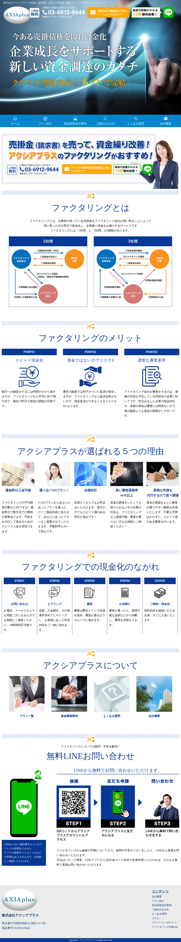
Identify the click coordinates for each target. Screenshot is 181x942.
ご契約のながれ (105, 120)
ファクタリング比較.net (165, 926)
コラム (155, 918)
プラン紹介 (45, 120)
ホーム (15, 120)
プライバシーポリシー (164, 922)
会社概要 (165, 120)
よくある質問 (135, 120)
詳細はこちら (26, 698)
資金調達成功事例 (75, 120)
